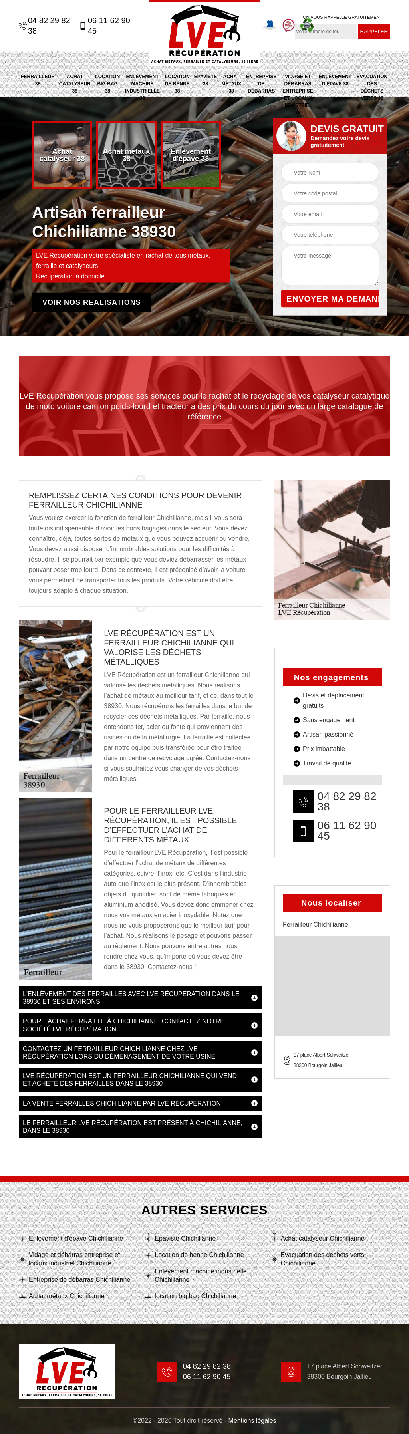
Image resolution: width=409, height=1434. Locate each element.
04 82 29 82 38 (44, 25)
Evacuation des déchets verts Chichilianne (322, 1259)
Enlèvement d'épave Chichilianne (76, 1238)
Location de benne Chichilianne (199, 1254)
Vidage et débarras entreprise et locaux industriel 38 (297, 94)
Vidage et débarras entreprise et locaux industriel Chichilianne (74, 1259)
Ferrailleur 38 (38, 80)
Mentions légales (252, 1420)
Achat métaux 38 (231, 84)
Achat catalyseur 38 (75, 84)
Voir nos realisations (91, 302)
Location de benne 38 (177, 84)
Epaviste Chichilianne (185, 1238)
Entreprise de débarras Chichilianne (79, 1279)
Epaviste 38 (205, 80)
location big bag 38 (107, 84)
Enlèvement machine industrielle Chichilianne (200, 1275)
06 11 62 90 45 (104, 25)
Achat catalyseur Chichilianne (323, 1238)
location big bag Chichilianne (195, 1296)
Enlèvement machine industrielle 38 (142, 87)
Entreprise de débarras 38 (261, 87)
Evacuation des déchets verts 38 (372, 87)
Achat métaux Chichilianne (66, 1296)
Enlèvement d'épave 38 (335, 80)
